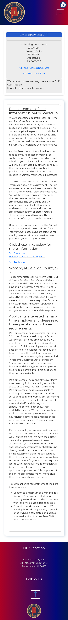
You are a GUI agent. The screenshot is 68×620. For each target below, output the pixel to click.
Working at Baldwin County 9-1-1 (27, 256)
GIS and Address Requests (34, 68)
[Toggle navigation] (60, 12)
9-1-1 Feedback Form (34, 73)
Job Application (17, 262)
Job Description (17, 253)
